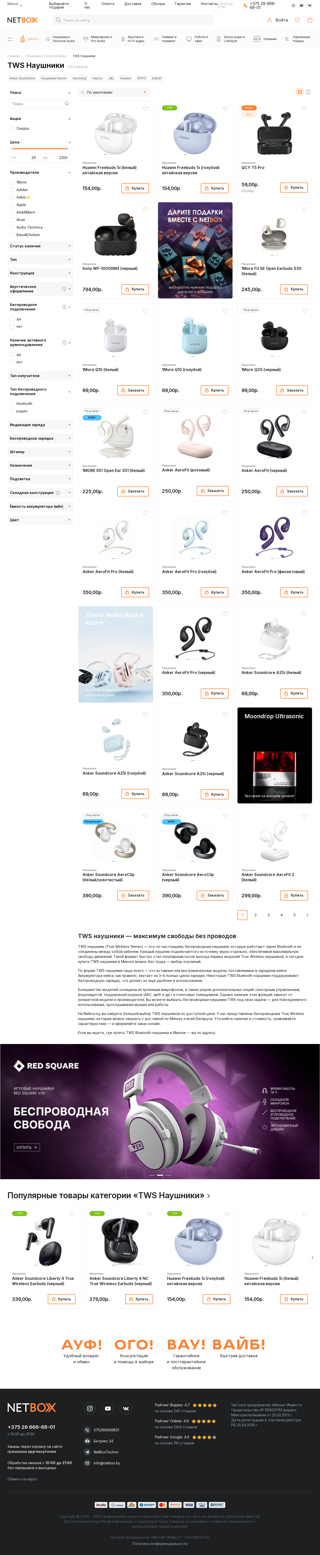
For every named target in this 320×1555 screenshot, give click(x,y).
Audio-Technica (29, 227)
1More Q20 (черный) (261, 369)
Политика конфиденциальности (160, 1543)
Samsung (79, 78)
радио (22, 411)
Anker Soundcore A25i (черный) (193, 773)
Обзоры (158, 4)
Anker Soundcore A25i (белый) (271, 672)
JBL (111, 78)
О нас (87, 5)
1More (21, 182)
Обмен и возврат (23, 1479)
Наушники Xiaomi (53, 78)
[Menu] (10, 39)
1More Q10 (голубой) (182, 369)
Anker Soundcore (22, 78)
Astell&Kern (25, 212)
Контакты (209, 4)
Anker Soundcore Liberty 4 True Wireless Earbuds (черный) (43, 1281)
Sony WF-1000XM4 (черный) (110, 268)
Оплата (108, 4)
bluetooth (24, 403)
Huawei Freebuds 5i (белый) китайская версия (109, 170)
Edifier (157, 78)
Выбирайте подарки (59, 5)
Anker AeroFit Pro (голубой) (189, 571)
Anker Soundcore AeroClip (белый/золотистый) (108, 877)
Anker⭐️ (23, 197)
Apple (21, 205)
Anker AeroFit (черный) (264, 470)
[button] (106, 154)
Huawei (125, 78)
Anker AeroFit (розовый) (186, 470)
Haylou (97, 78)
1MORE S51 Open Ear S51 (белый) (113, 470)
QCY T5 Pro (253, 167)
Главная (14, 56)
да (18, 319)
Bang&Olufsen (28, 235)
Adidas (22, 190)
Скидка (22, 128)
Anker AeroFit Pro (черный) (188, 672)
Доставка (132, 4)
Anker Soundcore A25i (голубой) (114, 773)
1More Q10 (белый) (100, 369)
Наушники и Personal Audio (46, 56)
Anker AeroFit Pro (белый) (108, 571)
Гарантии (183, 4)
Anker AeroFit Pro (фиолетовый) (273, 571)
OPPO (141, 78)
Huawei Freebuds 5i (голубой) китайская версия (191, 170)
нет (19, 326)
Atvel (20, 220)
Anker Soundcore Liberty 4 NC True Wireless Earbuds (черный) (121, 1281)
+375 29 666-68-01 (263, 6)
